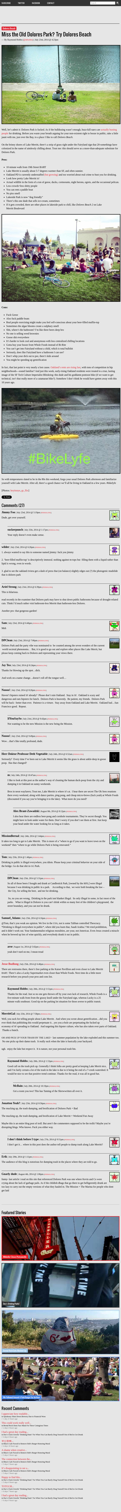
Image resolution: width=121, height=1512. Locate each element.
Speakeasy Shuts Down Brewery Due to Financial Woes (24, 1416)
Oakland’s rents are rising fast (65, 367)
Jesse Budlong (10, 963)
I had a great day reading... (15, 1432)
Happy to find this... (12, 1477)
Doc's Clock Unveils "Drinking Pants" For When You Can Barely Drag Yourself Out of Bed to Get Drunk (43, 1435)
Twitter (21, 3)
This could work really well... (16, 1423)
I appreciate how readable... (15, 1413)
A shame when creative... (14, 1450)
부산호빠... (7, 1441)
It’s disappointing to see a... (15, 1468)
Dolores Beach (9, 28)
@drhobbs (28, 40)
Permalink (46, 513)
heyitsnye (15, 490)
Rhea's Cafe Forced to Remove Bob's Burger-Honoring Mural (26, 1444)
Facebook (36, 3)
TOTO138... (8, 1486)
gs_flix (24, 490)
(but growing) (51, 174)
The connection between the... (17, 1459)
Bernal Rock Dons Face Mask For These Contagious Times (25, 1425)
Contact (50, 3)
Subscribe (6, 3)
